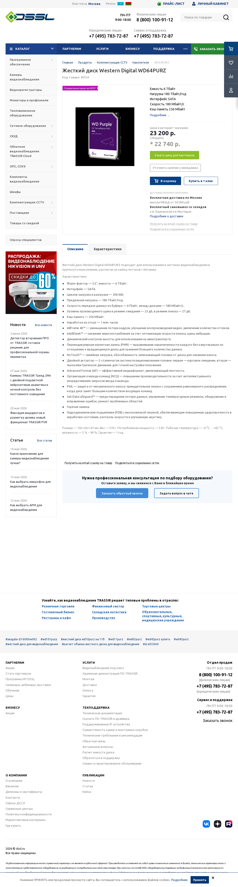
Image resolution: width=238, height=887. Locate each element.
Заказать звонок (212, 49)
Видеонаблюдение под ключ (103, 667)
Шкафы (15, 191)
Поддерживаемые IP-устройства (106, 724)
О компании (16, 775)
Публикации (93, 775)
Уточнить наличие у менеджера (175, 167)
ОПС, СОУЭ (18, 166)
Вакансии (12, 786)
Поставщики (19, 212)
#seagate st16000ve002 (21, 639)
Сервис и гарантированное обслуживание (112, 763)
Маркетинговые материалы (26, 819)
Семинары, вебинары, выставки (28, 684)
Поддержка (163, 48)
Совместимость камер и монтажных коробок (115, 729)
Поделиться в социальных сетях (172, 229)
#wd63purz (134, 639)
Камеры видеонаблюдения (24, 77)
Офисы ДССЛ (15, 803)
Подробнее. (179, 879)
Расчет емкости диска (98, 752)
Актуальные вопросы (98, 746)
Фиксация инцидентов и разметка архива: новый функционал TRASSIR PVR (28, 417)
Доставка (90, 684)
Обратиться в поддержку (101, 757)
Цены (9, 696)
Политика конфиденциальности (29, 814)
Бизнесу (133, 48)
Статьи (88, 786)
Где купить (13, 825)
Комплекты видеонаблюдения (24, 179)
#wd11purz (115, 639)
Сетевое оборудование (28, 125)
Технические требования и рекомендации (112, 735)
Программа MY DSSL (20, 679)
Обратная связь (94, 741)
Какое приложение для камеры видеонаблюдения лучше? (29, 458)
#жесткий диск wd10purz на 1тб (83, 639)
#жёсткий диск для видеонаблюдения (32, 644)
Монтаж (88, 679)
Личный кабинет (210, 4)
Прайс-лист (171, 4)
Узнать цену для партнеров (174, 155)
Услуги (102, 48)
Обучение (12, 690)
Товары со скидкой (24, 223)
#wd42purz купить (157, 639)
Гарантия (89, 696)
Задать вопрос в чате (176, 493)
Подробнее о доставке (166, 216)
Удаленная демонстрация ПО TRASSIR (110, 673)
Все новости (43, 325)
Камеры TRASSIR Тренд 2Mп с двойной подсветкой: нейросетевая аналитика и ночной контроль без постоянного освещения (30, 385)
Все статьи (44, 440)
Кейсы (87, 791)
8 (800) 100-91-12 (154, 19)
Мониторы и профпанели (29, 100)
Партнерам (72, 48)
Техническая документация (102, 713)
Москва (94, 3)
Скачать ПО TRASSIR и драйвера (106, 718)
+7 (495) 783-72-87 (108, 35)
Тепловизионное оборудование (22, 113)
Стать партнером (18, 673)
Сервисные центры (19, 808)
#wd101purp (49, 639)
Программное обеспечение (20, 62)
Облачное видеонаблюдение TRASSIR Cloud (24, 151)
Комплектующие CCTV (27, 202)
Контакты (13, 797)
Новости (89, 780)
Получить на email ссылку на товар (174, 223)
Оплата (88, 690)
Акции (10, 667)
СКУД (14, 136)
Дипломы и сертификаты (24, 791)
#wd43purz (181, 639)
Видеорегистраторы (26, 89)
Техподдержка (96, 707)
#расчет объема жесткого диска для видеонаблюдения (100, 644)
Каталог (32, 49)
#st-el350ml (151, 644)
